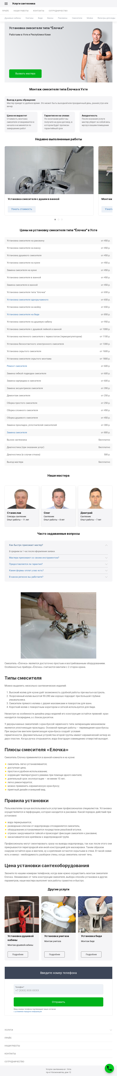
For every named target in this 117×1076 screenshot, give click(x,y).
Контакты (38, 11)
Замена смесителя (17, 432)
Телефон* (19, 987)
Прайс (5, 11)
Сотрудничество (58, 11)
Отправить (58, 1001)
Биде (40, 18)
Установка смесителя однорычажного (27, 299)
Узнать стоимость (21, 209)
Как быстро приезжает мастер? (26, 545)
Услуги (9, 1030)
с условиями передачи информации (28, 1012)
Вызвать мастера (25, 73)
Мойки (90, 18)
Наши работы (21, 11)
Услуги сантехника (23, 3)
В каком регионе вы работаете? (26, 576)
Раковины (62, 18)
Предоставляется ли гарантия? (26, 564)
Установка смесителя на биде (23, 314)
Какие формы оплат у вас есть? (26, 570)
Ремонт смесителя (17, 366)
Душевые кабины (13, 18)
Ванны (50, 18)
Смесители (77, 18)
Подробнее (17, 954)
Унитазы (29, 18)
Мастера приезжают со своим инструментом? (34, 557)
